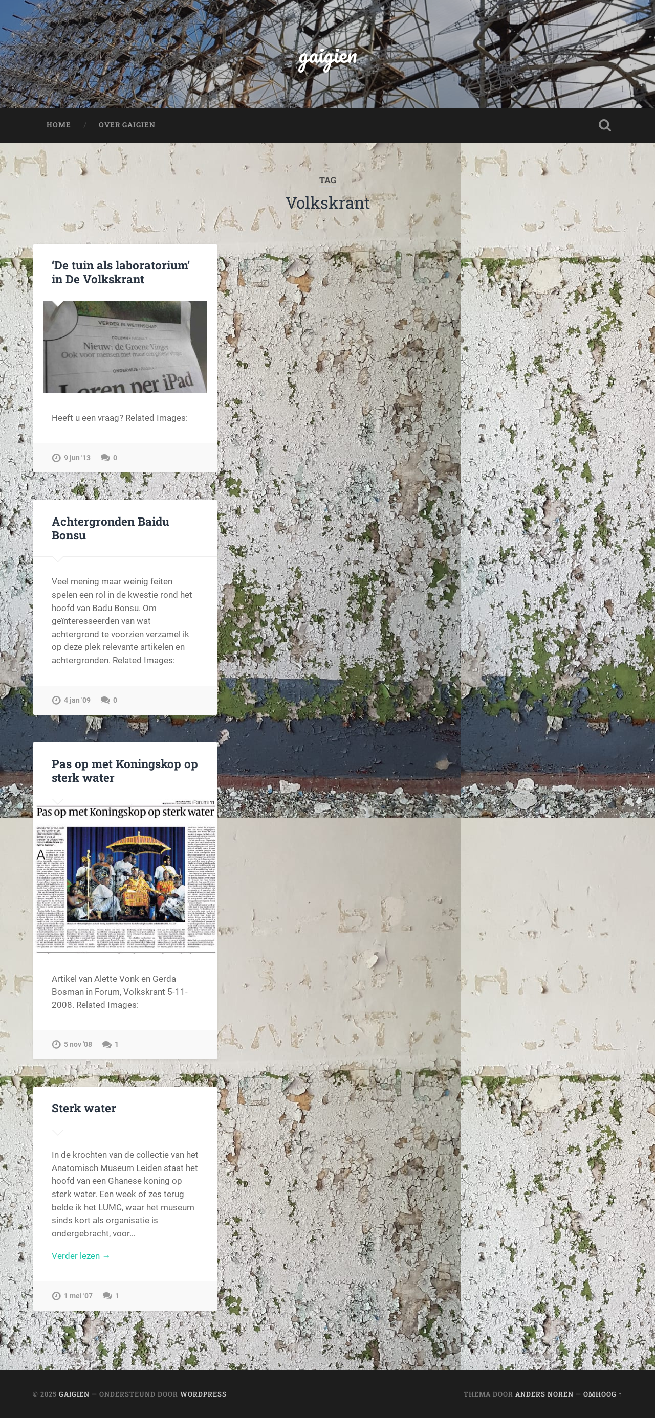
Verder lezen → (81, 1256)
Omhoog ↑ (602, 1394)
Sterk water (84, 1107)
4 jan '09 (77, 700)
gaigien (327, 54)
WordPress (203, 1394)
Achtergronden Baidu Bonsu (110, 528)
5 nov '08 (78, 1044)
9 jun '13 (77, 458)
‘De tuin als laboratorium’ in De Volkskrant (121, 271)
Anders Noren (544, 1394)
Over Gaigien (127, 124)
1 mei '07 (78, 1296)
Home (59, 124)
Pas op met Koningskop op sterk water (125, 770)
